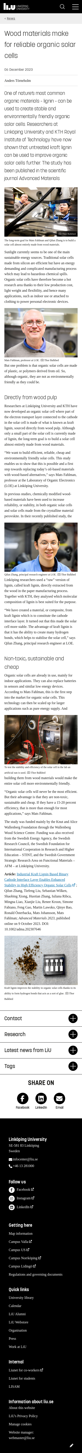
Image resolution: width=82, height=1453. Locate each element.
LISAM (14, 1386)
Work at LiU (17, 1347)
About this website (22, 1408)
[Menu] (75, 6)
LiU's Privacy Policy (23, 1416)
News (11, 18)
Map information (21, 1233)
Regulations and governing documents (36, 1274)
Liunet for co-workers (24, 1370)
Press (12, 1338)
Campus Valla (18, 1242)
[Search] (62, 6)
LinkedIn (19, 1207)
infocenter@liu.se (25, 1159)
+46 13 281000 (23, 1166)
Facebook (19, 1190)
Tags (36, 1066)
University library (21, 1298)
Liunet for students (22, 1378)
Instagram (20, 1199)
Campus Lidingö (20, 1266)
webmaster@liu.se (22, 1438)
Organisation (18, 1330)
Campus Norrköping (23, 1258)
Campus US (17, 1250)
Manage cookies (20, 1424)
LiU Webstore (18, 1322)
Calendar (15, 1306)
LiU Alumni (17, 1314)
